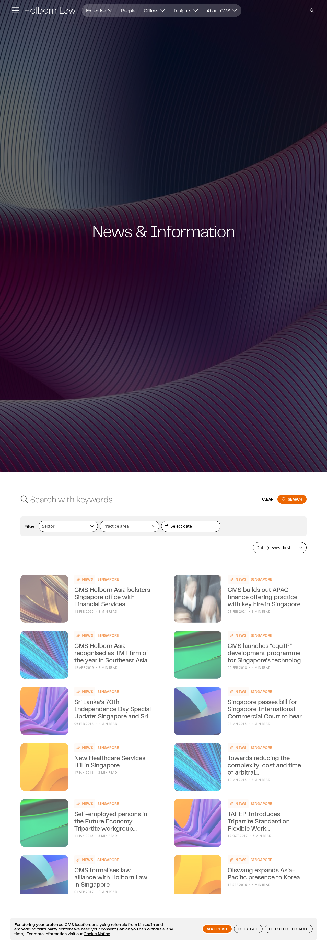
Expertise (99, 10)
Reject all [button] (248, 929)
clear (267, 499)
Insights (186, 10)
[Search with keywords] (144, 499)
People (128, 10)
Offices (154, 10)
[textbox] (66, 526)
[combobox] (68, 526)
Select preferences (288, 929)
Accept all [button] (217, 929)
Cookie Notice (97, 933)
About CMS (222, 10)
